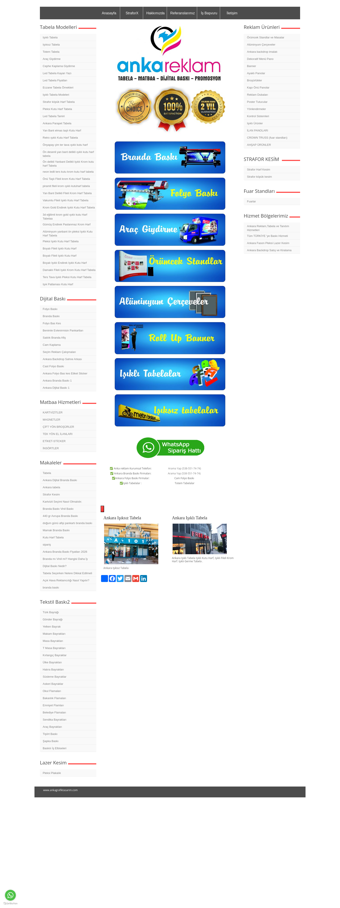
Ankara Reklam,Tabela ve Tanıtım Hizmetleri (268, 228)
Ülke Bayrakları (52, 662)
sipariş (47, 544)
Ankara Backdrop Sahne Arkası (62, 359)
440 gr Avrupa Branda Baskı (60, 516)
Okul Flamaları (52, 691)
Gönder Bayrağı (53, 619)
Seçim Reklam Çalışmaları (59, 352)
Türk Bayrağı (51, 612)
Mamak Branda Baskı (56, 530)
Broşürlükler (254, 80)
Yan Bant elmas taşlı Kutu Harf (62, 130)
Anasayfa (109, 13)
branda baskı (51, 587)
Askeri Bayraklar (53, 683)
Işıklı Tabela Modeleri (56, 94)
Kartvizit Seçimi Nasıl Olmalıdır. (62, 501)
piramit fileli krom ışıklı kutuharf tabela (66, 186)
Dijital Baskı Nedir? (55, 566)
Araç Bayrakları (52, 726)
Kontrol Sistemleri (258, 116)
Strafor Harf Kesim (258, 169)
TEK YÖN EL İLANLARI (57, 434)
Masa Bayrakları (53, 640)
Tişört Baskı (50, 734)
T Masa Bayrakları (54, 648)
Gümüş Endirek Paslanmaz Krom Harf (66, 224)
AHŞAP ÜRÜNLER (259, 144)
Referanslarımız (182, 13)
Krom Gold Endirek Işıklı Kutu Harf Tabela (69, 207)
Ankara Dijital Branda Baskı (60, 480)
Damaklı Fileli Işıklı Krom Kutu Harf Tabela (69, 270)
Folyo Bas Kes (52, 323)
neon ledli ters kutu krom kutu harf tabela (68, 171)
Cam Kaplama (51, 344)
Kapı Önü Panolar (258, 87)
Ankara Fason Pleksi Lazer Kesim (268, 243)
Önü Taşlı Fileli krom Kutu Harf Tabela (66, 178)
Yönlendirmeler (256, 109)
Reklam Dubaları (257, 94)
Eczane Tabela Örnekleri (58, 87)
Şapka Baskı (51, 741)
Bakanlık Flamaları (54, 698)
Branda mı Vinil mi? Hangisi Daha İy (65, 559)
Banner (251, 66)
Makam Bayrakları (54, 633)
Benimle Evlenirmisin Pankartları (63, 330)
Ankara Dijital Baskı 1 (56, 387)
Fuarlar (251, 201)
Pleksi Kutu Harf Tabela (57, 109)
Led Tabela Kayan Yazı (57, 73)
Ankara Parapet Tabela (57, 123)
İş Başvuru (209, 13)
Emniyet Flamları (53, 705)
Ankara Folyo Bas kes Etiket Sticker (65, 373)
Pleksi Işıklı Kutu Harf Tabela (60, 241)
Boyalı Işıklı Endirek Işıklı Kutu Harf (65, 262)
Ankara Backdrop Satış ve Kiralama (269, 250)
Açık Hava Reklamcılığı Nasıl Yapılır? (66, 580)
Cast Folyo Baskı (53, 366)
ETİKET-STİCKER (54, 441)
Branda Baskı (51, 316)
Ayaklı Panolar (256, 73)
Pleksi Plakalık (52, 773)
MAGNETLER (51, 419)
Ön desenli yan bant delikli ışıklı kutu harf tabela (68, 153)
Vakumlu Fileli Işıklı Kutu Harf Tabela (65, 200)
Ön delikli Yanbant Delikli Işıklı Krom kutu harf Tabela (68, 163)
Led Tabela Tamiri (54, 116)
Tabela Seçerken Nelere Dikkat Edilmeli (67, 573)
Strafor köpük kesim (259, 176)
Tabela (47, 473)
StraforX (132, 13)
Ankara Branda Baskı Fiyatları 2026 (65, 551)
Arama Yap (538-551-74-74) (184, 468)
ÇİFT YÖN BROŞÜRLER (58, 426)
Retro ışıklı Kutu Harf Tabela (60, 137)
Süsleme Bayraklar (54, 676)
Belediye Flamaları (54, 712)
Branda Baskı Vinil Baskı (58, 508)
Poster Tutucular (257, 101)
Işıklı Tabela (50, 37)
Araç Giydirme (51, 59)
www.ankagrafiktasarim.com (60, 790)
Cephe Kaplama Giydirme (59, 66)
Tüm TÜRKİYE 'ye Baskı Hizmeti (267, 236)
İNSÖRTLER (51, 448)
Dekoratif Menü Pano (260, 59)
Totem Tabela (51, 51)
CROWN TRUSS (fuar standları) (267, 137)
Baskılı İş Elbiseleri (54, 748)
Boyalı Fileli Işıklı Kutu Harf (59, 248)
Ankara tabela (51, 487)
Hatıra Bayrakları (53, 669)
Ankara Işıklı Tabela (189, 517)
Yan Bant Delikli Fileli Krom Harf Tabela (67, 193)
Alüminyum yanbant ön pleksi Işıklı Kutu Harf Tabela (68, 233)
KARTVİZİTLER (53, 412)
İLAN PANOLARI (257, 130)
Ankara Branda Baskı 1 (57, 380)
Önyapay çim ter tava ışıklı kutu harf (65, 144)
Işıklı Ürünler (255, 123)
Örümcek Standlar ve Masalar (265, 37)
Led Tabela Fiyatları (55, 80)
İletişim (232, 13)
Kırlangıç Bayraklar (55, 655)
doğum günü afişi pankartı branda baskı (67, 523)
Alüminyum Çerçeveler (261, 44)
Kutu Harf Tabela (53, 537)
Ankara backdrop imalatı (262, 51)
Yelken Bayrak (52, 626)
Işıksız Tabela (51, 44)
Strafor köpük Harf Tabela (59, 101)
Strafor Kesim (51, 494)
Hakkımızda (155, 13)
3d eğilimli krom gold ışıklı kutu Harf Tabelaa (65, 216)
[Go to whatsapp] (10, 895)
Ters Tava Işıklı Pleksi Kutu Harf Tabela (67, 277)
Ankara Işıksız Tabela (122, 517)
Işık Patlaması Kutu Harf (58, 284)
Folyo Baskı (50, 309)
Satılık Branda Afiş (54, 337)
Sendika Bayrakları (54, 719)
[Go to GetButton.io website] (10, 903)
